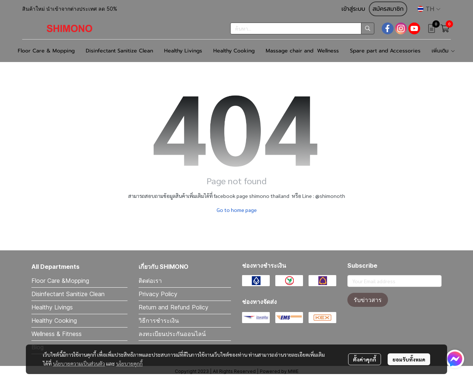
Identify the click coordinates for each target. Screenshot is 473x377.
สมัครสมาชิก (388, 8)
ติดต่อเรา (150, 280)
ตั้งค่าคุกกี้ (364, 359)
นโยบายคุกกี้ (129, 363)
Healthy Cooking (54, 320)
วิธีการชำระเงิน (159, 320)
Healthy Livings (52, 307)
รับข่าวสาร (368, 300)
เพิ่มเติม (443, 51)
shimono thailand (269, 195)
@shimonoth (330, 195)
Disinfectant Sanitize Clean (68, 294)
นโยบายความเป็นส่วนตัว (79, 363)
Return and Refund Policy (173, 307)
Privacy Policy (158, 294)
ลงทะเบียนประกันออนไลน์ (172, 333)
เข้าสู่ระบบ (353, 8)
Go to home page (237, 209)
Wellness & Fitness (56, 333)
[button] (429, 9)
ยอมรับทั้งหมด (408, 359)
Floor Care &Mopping (60, 280)
